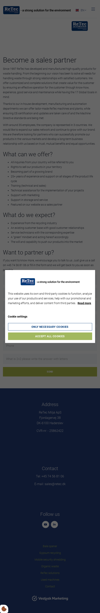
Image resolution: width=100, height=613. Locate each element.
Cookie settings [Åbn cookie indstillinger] (17, 316)
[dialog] (50, 306)
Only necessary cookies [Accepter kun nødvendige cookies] (50, 326)
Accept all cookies (50, 336)
